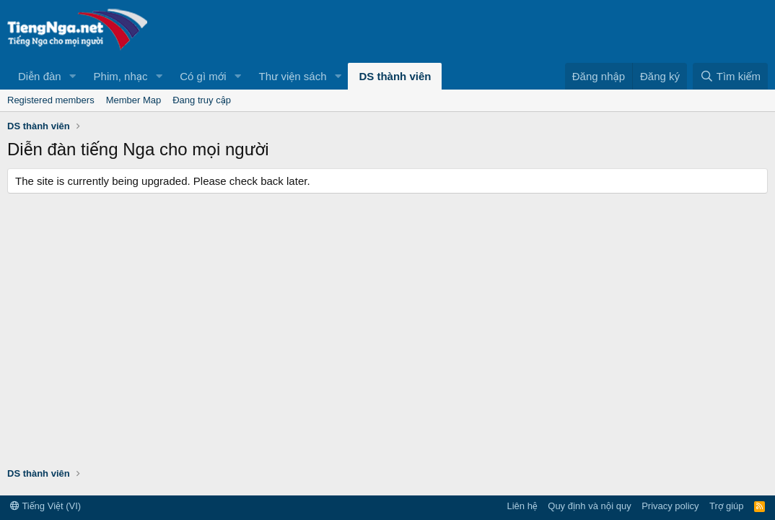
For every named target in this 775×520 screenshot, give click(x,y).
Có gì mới (203, 76)
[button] (73, 76)
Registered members (51, 100)
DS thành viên (395, 76)
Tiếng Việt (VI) (45, 505)
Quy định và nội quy (589, 505)
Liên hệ (522, 505)
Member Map (134, 100)
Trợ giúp (726, 505)
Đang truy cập (201, 100)
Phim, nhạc (121, 76)
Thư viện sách (293, 76)
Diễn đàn (39, 76)
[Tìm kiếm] (730, 76)
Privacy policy (670, 505)
